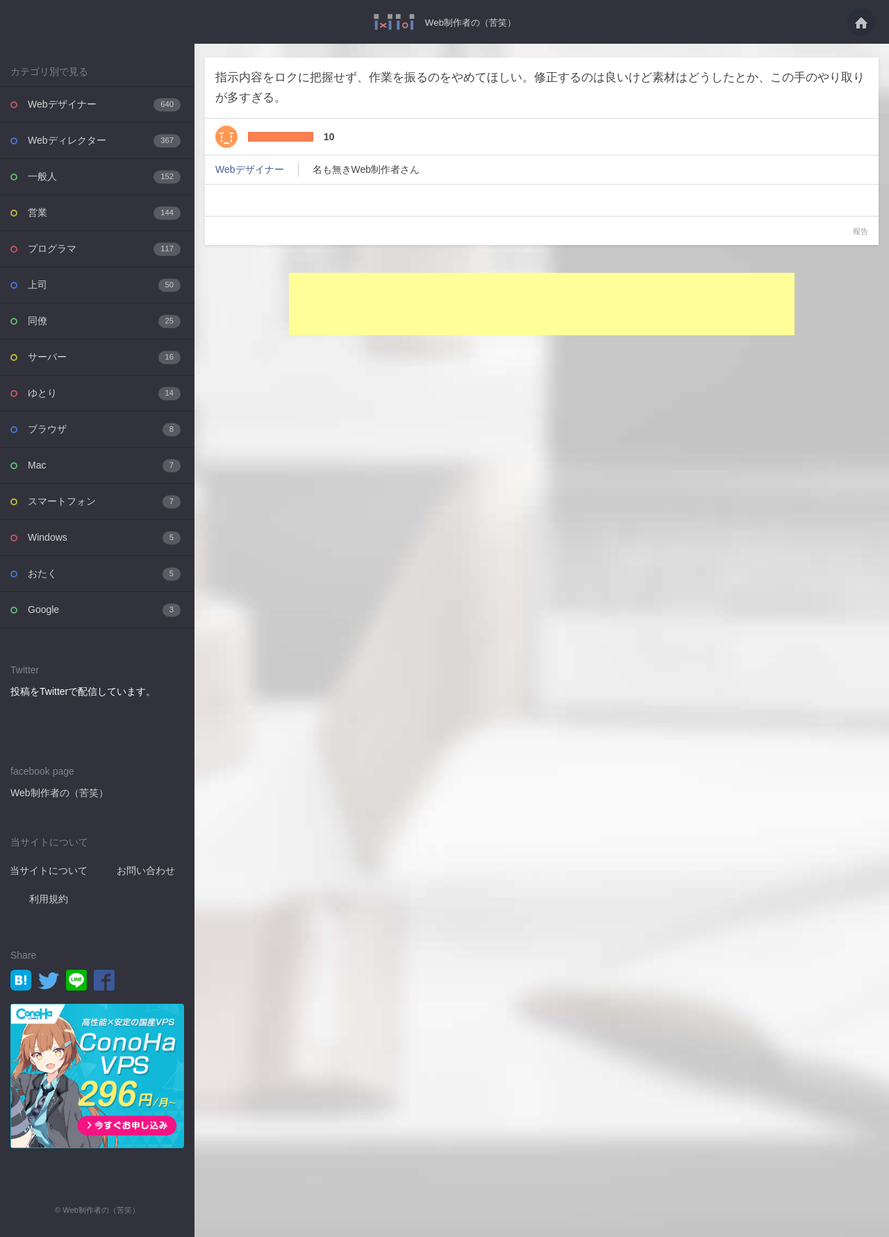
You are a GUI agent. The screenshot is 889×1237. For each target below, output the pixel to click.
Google (104, 609)
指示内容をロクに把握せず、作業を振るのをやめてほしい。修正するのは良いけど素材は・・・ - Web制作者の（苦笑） (390, 22)
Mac (104, 465)
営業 (104, 212)
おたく (104, 573)
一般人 (104, 176)
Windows (104, 537)
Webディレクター (104, 140)
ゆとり (104, 393)
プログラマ (104, 248)
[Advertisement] (542, 304)
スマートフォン (104, 501)
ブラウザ (104, 429)
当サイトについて (49, 870)
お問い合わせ (146, 870)
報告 (860, 231)
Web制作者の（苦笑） (471, 22)
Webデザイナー (104, 104)
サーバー (104, 357)
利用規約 (48, 898)
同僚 (104, 321)
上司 (104, 285)
